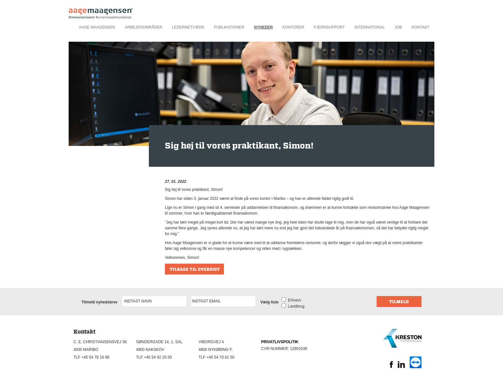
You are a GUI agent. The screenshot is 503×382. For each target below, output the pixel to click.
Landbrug (295, 306)
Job (398, 27)
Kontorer (293, 27)
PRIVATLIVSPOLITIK (279, 342)
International (369, 27)
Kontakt (421, 27)
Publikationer (229, 27)
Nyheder (263, 27)
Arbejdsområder (143, 27)
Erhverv (293, 300)
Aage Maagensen (97, 27)
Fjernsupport (329, 27)
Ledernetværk (188, 27)
